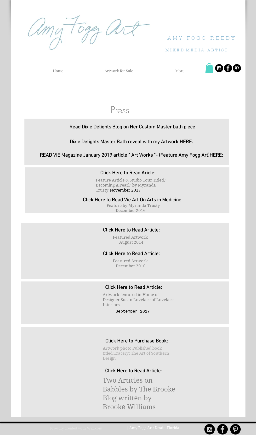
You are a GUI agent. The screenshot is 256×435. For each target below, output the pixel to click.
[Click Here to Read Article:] (131, 230)
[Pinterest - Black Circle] (237, 68)
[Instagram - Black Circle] (219, 68)
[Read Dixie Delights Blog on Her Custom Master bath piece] (132, 127)
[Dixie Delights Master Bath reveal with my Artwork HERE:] (131, 142)
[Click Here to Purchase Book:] (137, 341)
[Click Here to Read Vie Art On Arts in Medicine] (132, 200)
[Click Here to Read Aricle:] (128, 173)
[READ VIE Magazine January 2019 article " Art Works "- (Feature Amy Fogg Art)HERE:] (131, 155)
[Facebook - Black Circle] (228, 68)
